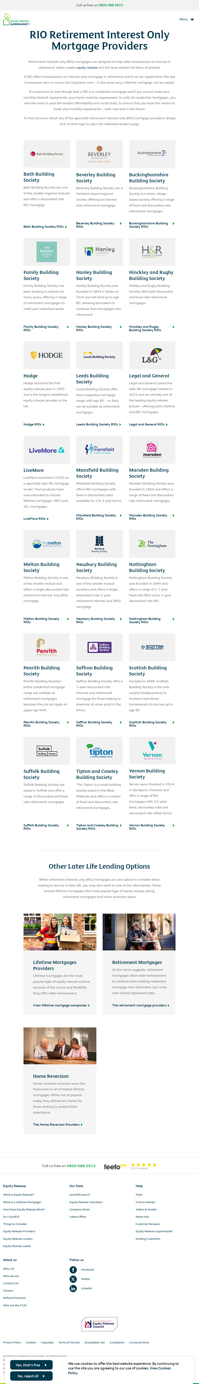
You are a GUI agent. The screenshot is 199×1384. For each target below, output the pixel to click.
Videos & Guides (146, 1209)
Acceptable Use (95, 1342)
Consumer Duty (139, 1342)
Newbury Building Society (96, 567)
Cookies (31, 1342)
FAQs (139, 1194)
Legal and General (149, 375)
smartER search (80, 1194)
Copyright (47, 1342)
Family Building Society (41, 275)
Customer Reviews (148, 1224)
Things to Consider (15, 1224)
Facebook (82, 1269)
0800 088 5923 (110, 5)
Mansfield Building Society (97, 472)
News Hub (142, 1217)
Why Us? (8, 1269)
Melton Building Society (41, 567)
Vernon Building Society (147, 773)
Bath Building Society (39, 176)
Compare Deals (80, 1209)
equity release (87, 68)
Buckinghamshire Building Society (148, 177)
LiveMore (34, 469)
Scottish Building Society (148, 670)
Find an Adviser (145, 1202)
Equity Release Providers (19, 1231)
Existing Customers (148, 1239)
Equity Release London (18, 1239)
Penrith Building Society (42, 670)
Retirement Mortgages (137, 962)
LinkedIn (81, 1288)
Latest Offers (78, 1217)
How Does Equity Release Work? (24, 1209)
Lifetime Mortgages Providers (54, 965)
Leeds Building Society (92, 378)
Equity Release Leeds (17, 1246)
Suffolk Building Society (42, 773)
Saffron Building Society (94, 670)
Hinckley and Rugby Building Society (151, 275)
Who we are (11, 1276)
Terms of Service (69, 1342)
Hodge (31, 375)
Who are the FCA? (15, 1305)
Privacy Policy (12, 1342)
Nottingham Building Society (147, 567)
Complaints (117, 1342)
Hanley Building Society (94, 275)
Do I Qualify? (11, 1217)
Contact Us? (11, 1283)
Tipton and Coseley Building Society (97, 773)
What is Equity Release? (18, 1194)
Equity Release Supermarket (154, 1231)
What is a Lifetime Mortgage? (22, 1202)
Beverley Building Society (95, 177)
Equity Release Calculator (86, 1202)
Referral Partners (14, 1298)
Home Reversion (51, 1075)
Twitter (80, 1279)
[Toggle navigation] (187, 19)
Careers (8, 1290)
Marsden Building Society (149, 472)
